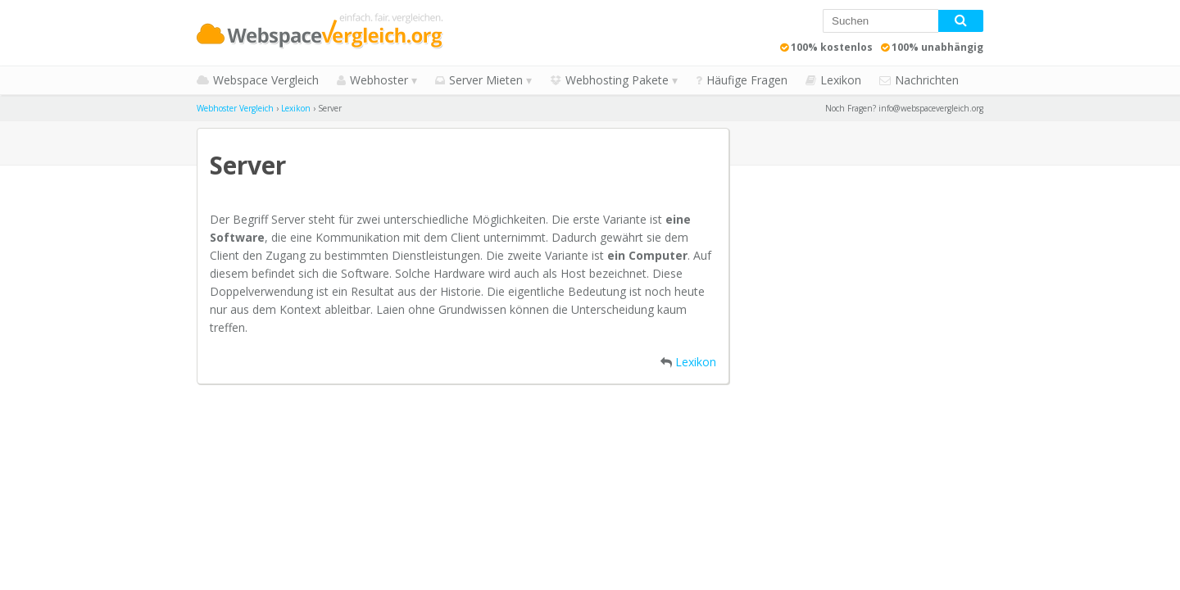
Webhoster (379, 80)
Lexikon (840, 80)
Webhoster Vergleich (235, 108)
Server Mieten (486, 80)
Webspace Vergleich (266, 80)
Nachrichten (927, 80)
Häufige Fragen (746, 80)
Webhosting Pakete (617, 80)
